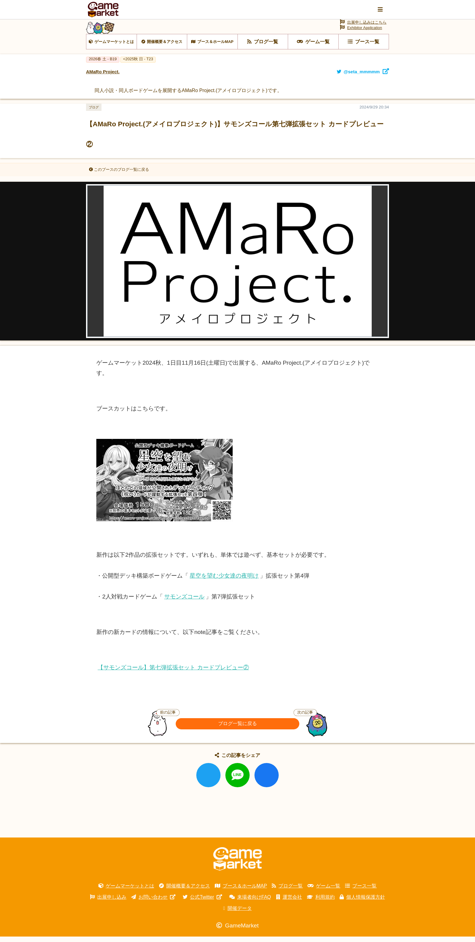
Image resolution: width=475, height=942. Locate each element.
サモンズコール (184, 602)
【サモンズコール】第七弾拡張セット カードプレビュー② (173, 672)
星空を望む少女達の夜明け (224, 581)
